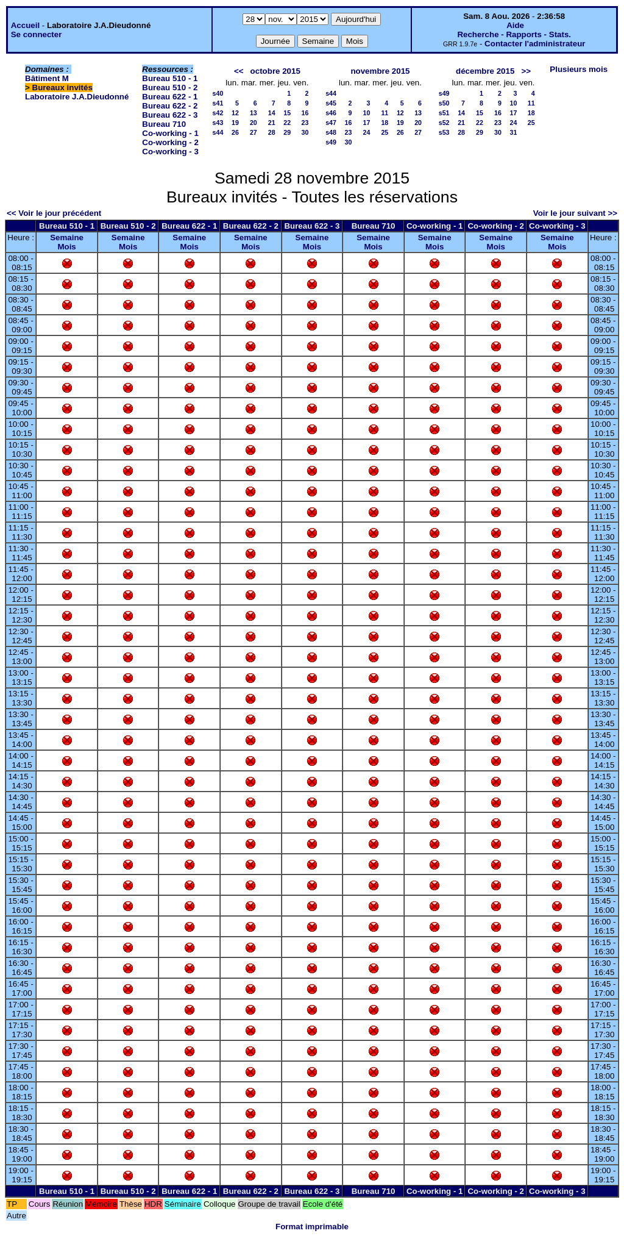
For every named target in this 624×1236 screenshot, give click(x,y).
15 (287, 112)
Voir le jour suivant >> (575, 213)
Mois (66, 246)
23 (305, 122)
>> (526, 71)
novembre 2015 (380, 71)
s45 (330, 103)
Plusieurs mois (579, 69)
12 (235, 112)
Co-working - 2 (170, 142)
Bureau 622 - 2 (169, 105)
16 (305, 112)
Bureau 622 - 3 (169, 115)
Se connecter (36, 34)
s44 (218, 132)
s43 (218, 122)
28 (271, 132)
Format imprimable (312, 1226)
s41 (218, 103)
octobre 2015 (275, 71)
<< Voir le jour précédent (54, 213)
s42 (218, 112)
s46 (330, 112)
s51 (444, 112)
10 (366, 112)
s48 (330, 132)
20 (253, 122)
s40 (218, 93)
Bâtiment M (47, 78)
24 (366, 132)
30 (305, 132)
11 (384, 112)
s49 (330, 142)
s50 (444, 103)
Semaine (66, 237)
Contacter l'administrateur (534, 43)
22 (287, 122)
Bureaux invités (62, 87)
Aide (515, 25)
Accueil (25, 25)
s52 (444, 122)
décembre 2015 (485, 71)
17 (366, 122)
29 (287, 132)
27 (253, 132)
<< (239, 71)
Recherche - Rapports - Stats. (514, 34)
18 (384, 122)
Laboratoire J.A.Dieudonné (77, 96)
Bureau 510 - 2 (169, 87)
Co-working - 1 (170, 133)
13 (253, 112)
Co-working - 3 (170, 151)
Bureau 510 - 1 (169, 78)
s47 (330, 122)
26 (235, 132)
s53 (444, 132)
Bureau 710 (164, 124)
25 (384, 132)
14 (271, 112)
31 (513, 132)
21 (271, 122)
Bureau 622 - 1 (169, 96)
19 (235, 122)
